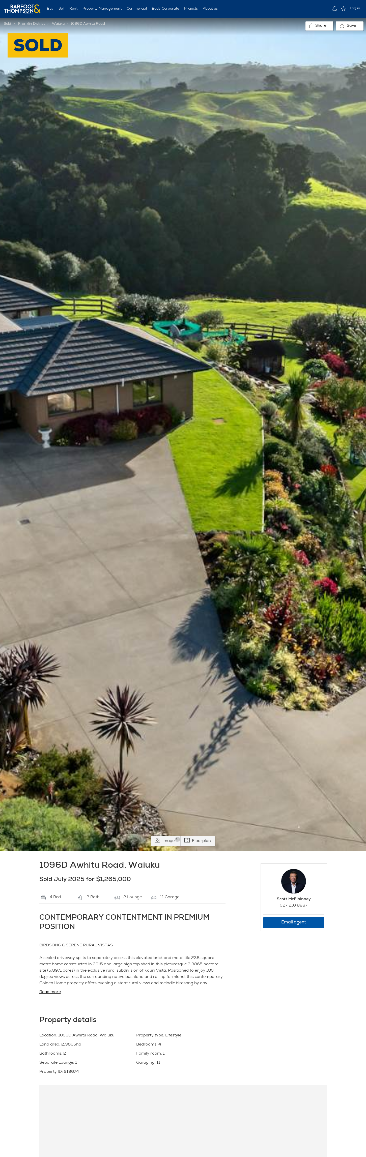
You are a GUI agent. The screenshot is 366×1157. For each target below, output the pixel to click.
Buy (50, 9)
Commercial (137, 9)
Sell (61, 9)
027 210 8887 (293, 906)
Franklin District (31, 24)
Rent (73, 9)
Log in (355, 8)
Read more (50, 992)
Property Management (102, 9)
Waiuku (58, 24)
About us (210, 9)
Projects (191, 9)
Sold (7, 24)
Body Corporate (165, 9)
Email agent (293, 922)
